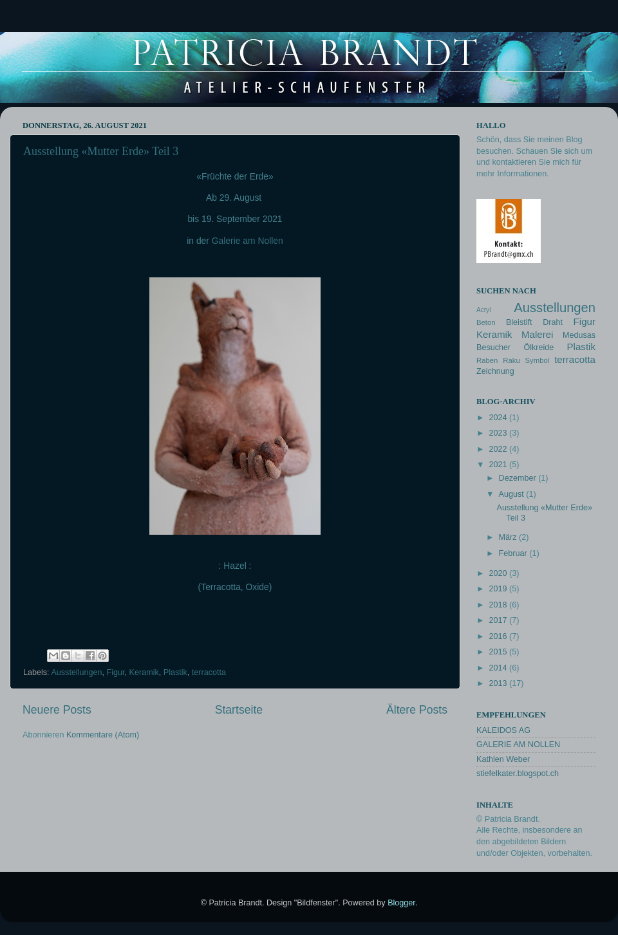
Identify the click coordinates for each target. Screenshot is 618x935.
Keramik (144, 672)
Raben (487, 360)
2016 (499, 636)
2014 (499, 667)
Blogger (401, 902)
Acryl (483, 309)
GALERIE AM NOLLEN (518, 744)
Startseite (239, 709)
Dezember (519, 478)
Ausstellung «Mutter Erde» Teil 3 (100, 151)
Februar (514, 553)
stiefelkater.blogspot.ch (517, 773)
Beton (486, 322)
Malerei (537, 334)
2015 (499, 651)
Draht (553, 322)
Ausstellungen (76, 672)
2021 (499, 464)
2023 (499, 433)
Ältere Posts (416, 709)
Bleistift (519, 322)
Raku (511, 360)
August (513, 494)
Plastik (175, 672)
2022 (499, 449)
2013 (499, 683)
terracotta (209, 672)
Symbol (537, 360)
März (509, 537)
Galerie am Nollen (247, 241)
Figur (116, 672)
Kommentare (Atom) (102, 734)
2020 (499, 573)
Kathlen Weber (503, 759)
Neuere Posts (57, 709)
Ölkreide (538, 347)
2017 (499, 620)
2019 (499, 588)
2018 (499, 604)
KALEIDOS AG (503, 730)
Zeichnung (495, 371)
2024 (499, 417)
